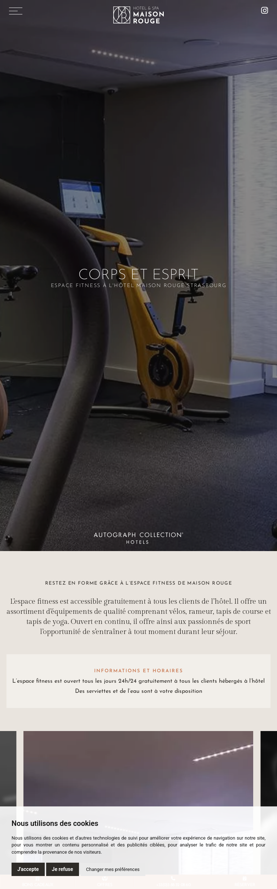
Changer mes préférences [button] (113, 869)
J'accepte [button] (28, 869)
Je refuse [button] (62, 869)
